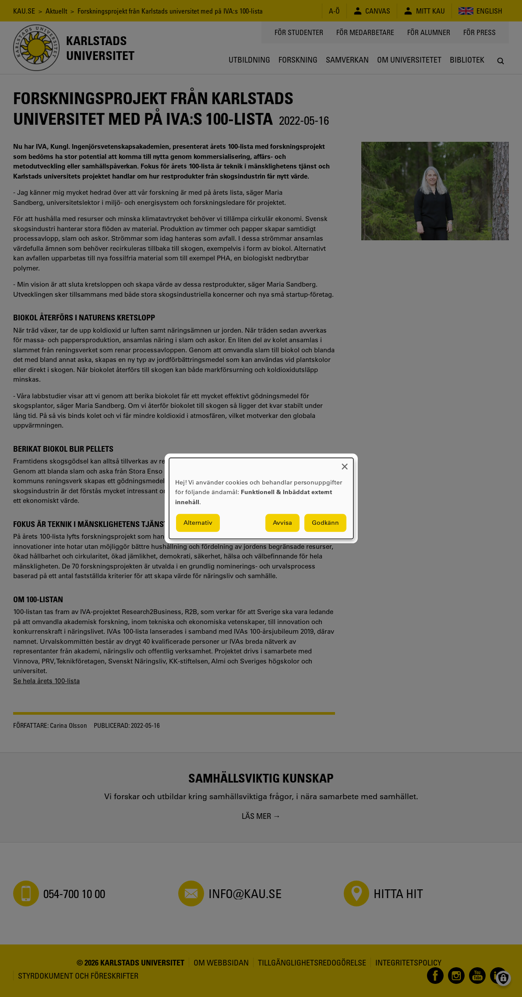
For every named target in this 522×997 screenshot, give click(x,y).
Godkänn (325, 523)
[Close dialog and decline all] (344, 463)
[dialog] (261, 498)
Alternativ (197, 523)
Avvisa (282, 523)
